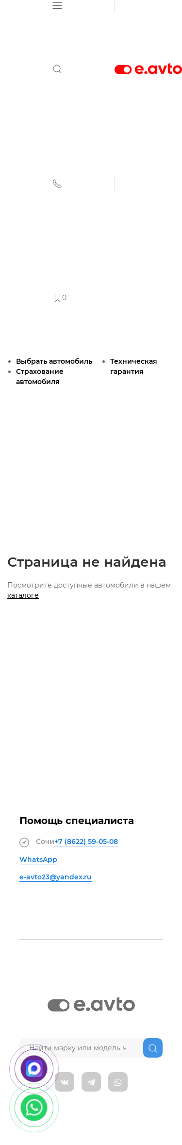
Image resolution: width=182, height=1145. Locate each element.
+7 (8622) (86, 841)
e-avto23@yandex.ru (55, 877)
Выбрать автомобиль (54, 361)
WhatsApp (38, 859)
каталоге (23, 595)
